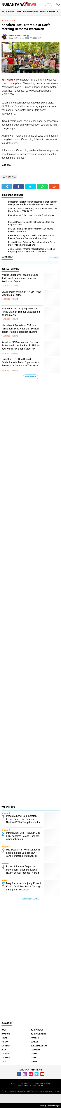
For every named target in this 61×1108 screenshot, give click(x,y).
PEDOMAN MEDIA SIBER (41, 1083)
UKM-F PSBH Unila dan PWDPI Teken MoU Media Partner (21, 293)
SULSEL (34, 1053)
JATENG (5, 1041)
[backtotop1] (58, 1091)
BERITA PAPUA (37, 1029)
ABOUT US (15, 1083)
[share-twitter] (30, 186)
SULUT (4, 1061)
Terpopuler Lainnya (30, 899)
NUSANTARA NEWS (30, 12)
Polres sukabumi (47, 12)
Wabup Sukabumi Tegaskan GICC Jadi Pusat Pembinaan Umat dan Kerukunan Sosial (20, 278)
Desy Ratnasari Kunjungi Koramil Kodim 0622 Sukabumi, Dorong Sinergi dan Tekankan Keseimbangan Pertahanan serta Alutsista (24, 889)
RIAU (4, 1049)
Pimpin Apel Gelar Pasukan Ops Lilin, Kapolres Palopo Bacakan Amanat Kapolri (23, 836)
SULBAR (5, 1053)
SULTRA (34, 1057)
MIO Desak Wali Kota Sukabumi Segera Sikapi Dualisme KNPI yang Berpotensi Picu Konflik (23, 853)
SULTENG (6, 1057)
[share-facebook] (18, 186)
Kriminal (6, 1045)
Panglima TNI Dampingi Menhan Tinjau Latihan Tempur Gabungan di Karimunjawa (21, 311)
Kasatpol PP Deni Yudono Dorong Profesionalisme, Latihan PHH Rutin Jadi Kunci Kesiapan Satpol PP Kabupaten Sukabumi (21, 347)
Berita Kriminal (38, 1033)
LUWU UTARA (9, 20)
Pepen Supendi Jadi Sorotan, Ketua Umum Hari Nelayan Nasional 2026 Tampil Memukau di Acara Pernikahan (23, 821)
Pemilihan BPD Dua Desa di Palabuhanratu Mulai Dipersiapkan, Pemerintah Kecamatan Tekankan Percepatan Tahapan (20, 364)
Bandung (6, 1033)
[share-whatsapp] (42, 186)
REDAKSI (25, 1083)
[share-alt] (7, 186)
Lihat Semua (30, 377)
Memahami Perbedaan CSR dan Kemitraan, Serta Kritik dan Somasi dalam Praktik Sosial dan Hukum (20, 328)
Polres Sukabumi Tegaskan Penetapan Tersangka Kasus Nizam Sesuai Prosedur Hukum (23, 869)
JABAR (18, 12)
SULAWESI (35, 1049)
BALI (4, 1029)
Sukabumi (10, 12)
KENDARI (34, 1041)
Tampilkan (53, 257)
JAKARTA (35, 1037)
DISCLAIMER (38, 1086)
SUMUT (34, 1061)
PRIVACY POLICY (24, 1086)
